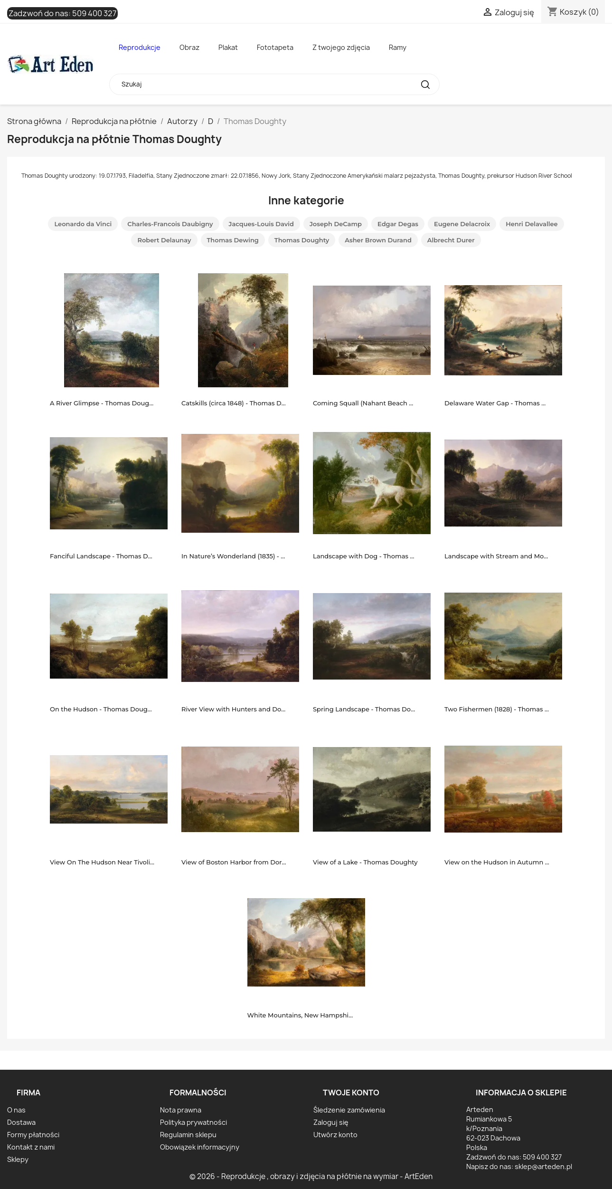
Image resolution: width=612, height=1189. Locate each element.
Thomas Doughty (301, 240)
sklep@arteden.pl (543, 1166)
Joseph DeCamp (336, 224)
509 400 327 (94, 13)
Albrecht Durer (451, 240)
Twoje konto (351, 1092)
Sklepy (17, 1159)
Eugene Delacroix (462, 224)
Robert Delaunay (164, 240)
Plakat (228, 47)
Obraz (189, 47)
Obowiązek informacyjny (199, 1146)
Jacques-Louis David (261, 224)
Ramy (397, 47)
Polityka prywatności (193, 1122)
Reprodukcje (139, 47)
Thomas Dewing (233, 240)
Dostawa (21, 1122)
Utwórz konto (335, 1134)
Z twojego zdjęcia (341, 47)
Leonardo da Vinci (83, 224)
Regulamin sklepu (188, 1134)
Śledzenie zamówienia (349, 1109)
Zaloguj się (330, 1122)
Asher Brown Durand (378, 240)
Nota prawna (180, 1109)
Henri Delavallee (531, 224)
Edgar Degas (397, 224)
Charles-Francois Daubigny (170, 224)
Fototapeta (275, 47)
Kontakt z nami (31, 1146)
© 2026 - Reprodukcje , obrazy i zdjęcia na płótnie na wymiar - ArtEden (311, 1176)
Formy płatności (33, 1134)
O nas (16, 1109)
